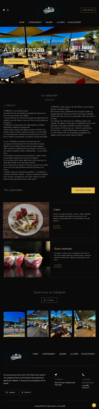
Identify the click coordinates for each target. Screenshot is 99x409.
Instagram (10, 392)
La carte (61, 22)
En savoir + (57, 226)
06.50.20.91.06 (88, 10)
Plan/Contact (74, 22)
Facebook (26, 392)
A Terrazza (49, 300)
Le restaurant (35, 22)
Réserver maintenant (16, 61)
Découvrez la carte (83, 190)
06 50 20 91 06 (87, 383)
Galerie (49, 22)
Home (21, 22)
